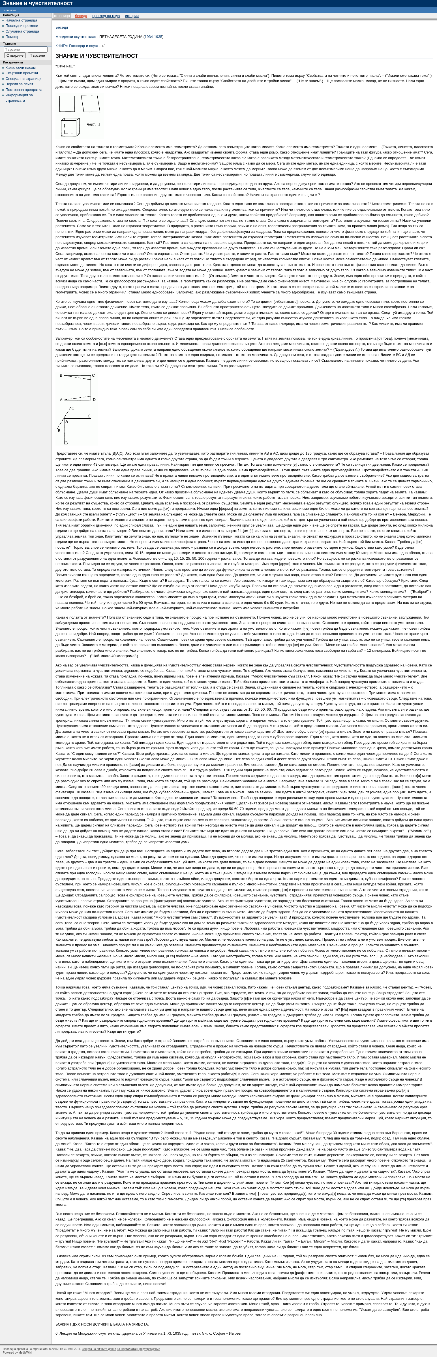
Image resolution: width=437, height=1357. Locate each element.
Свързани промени (22, 73)
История (132, 16)
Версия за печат (19, 84)
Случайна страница (22, 31)
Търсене (9, 43)
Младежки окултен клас (75, 37)
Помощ (12, 37)
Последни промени (22, 26)
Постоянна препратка (24, 90)
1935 (158, 37)
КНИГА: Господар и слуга (76, 46)
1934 (149, 37)
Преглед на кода (106, 16)
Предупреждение (148, 1348)
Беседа (81, 16)
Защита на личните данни (99, 1348)
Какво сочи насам (21, 67)
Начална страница (21, 20)
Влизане (10, 10)
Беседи (61, 27)
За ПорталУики (127, 1348)
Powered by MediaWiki (17, 1352)
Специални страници (24, 78)
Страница (62, 16)
